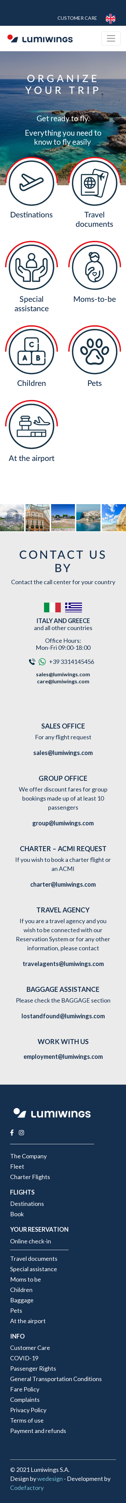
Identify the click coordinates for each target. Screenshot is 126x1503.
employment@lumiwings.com (63, 1056)
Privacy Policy (28, 1410)
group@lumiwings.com (63, 823)
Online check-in (30, 1241)
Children (31, 383)
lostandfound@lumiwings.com (63, 1016)
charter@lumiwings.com (63, 884)
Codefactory (27, 1487)
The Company (28, 1156)
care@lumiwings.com (63, 681)
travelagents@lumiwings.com (63, 963)
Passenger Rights (33, 1368)
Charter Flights (30, 1176)
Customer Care (77, 18)
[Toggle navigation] (111, 38)
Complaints (25, 1399)
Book (17, 1214)
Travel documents (33, 1258)
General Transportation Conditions (56, 1378)
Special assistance (33, 1269)
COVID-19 (24, 1358)
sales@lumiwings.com (63, 674)
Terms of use (27, 1420)
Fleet (17, 1166)
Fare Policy (24, 1389)
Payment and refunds (38, 1430)
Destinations (31, 215)
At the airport (31, 458)
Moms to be (25, 1279)
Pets (94, 383)
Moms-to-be (94, 299)
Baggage (22, 1300)
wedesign (50, 1478)
